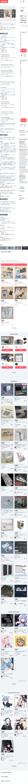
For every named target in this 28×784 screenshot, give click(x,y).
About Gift (22, 134)
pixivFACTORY (21, 181)
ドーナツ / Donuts (18, 302)
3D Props (22, 9)
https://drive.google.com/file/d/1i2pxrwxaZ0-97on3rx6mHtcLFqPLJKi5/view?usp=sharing (8, 180)
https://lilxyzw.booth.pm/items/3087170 (7, 123)
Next (13, 13)
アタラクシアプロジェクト (12, 261)
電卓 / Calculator (4, 302)
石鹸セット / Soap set (5, 322)
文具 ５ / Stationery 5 (5, 282)
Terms (20, 195)
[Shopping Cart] (23, 1)
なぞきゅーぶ (20, 346)
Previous (2, 13)
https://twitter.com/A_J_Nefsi (5, 211)
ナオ (19, 364)
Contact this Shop (21, 199)
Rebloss (6, 364)
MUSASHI (7, 346)
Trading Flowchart (22, 188)
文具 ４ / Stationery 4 (19, 282)
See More (14, 373)
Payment (22, 190)
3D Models (22, 7)
